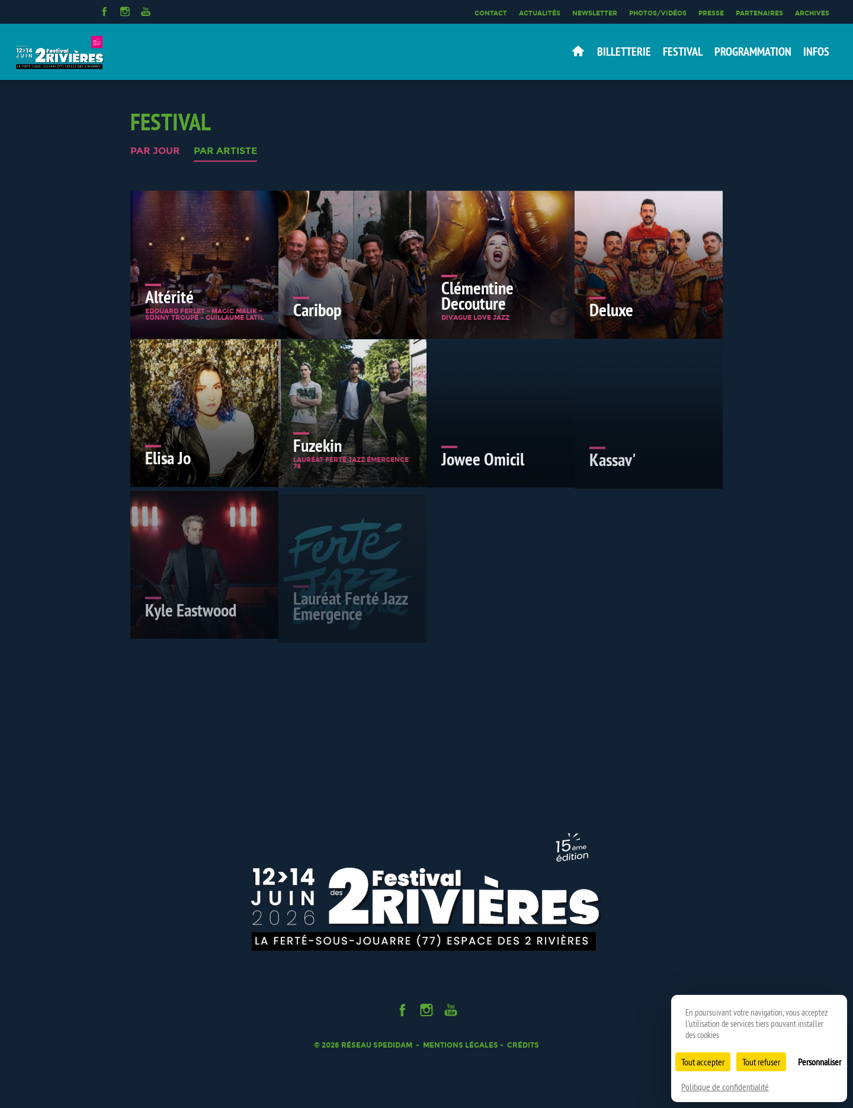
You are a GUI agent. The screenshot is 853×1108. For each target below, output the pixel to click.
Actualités (539, 13)
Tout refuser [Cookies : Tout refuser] (761, 1062)
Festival (683, 51)
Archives (812, 13)
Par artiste (225, 151)
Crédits (523, 1044)
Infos (816, 51)
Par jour (155, 151)
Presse (711, 13)
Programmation (752, 51)
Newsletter (594, 13)
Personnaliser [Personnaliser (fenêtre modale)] (819, 1062)
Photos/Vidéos (658, 13)
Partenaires (759, 13)
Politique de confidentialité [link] (725, 1087)
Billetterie (624, 51)
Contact (490, 13)
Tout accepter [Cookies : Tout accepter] (702, 1062)
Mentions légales (460, 1044)
